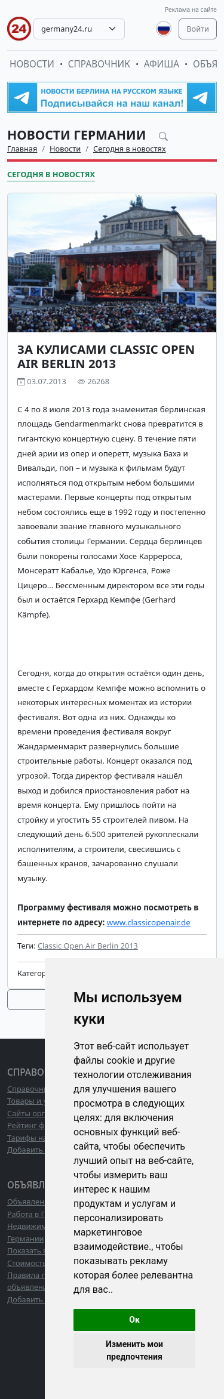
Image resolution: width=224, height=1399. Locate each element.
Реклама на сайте (191, 9)
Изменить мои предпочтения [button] (134, 1350)
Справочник (99, 64)
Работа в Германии (42, 1214)
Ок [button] (134, 1319)
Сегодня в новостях (129, 148)
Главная (22, 148)
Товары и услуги (37, 1100)
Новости (32, 64)
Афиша (161, 64)
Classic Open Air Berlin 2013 (88, 945)
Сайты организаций (44, 1113)
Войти (197, 28)
